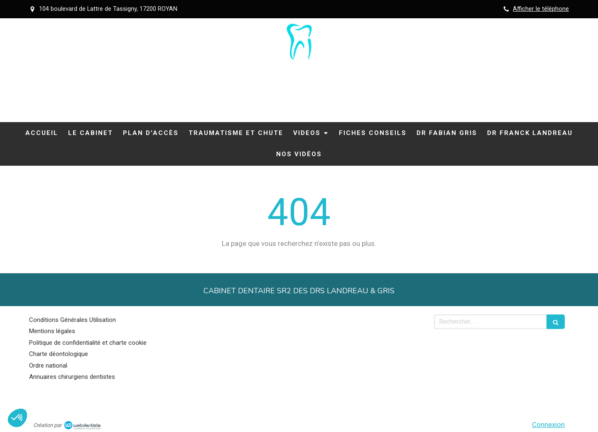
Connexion (548, 424)
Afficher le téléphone (541, 8)
